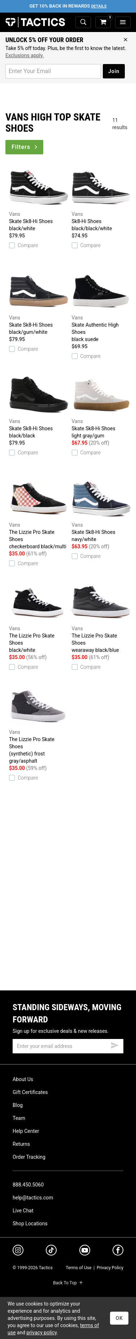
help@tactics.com (33, 1197)
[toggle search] (83, 22)
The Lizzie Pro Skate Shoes (38, 513)
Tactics (35, 22)
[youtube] (84, 1251)
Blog (18, 1105)
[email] (68, 1046)
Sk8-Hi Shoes (101, 198)
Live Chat (23, 1210)
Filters (25, 147)
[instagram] (18, 1251)
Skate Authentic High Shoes (101, 306)
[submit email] (114, 1044)
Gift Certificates (30, 1092)
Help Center (26, 1131)
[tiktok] (51, 1251)
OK (119, 1318)
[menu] (123, 22)
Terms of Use (78, 1267)
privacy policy (42, 1332)
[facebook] (118, 1251)
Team (19, 1118)
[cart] (103, 22)
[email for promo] (53, 71)
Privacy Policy (110, 1267)
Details (99, 6)
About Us (23, 1079)
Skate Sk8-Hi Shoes (38, 198)
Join (113, 71)
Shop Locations (30, 1223)
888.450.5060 (28, 1185)
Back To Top (68, 1282)
